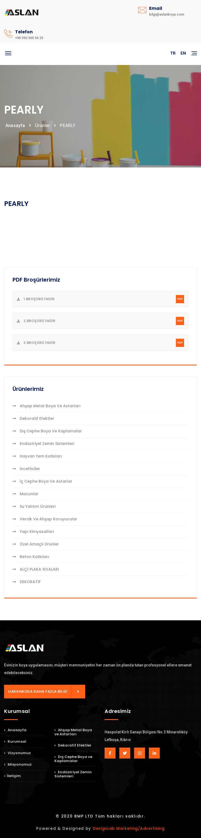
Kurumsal (15, 741)
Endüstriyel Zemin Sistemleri (43, 443)
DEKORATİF (27, 582)
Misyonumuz (18, 764)
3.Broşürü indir (100, 343)
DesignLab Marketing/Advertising (129, 828)
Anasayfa (15, 125)
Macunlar (26, 494)
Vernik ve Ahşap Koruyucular (45, 519)
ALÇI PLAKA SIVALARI (36, 569)
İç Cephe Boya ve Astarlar (42, 481)
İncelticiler (26, 468)
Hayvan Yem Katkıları (37, 456)
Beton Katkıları (31, 556)
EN (183, 53)
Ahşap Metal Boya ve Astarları (47, 406)
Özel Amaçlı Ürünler (36, 544)
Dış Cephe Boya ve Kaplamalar (47, 431)
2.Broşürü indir (100, 321)
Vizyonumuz (17, 753)
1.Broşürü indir (100, 299)
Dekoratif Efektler (33, 418)
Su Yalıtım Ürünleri (34, 506)
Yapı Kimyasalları (33, 531)
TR (173, 53)
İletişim (12, 775)
